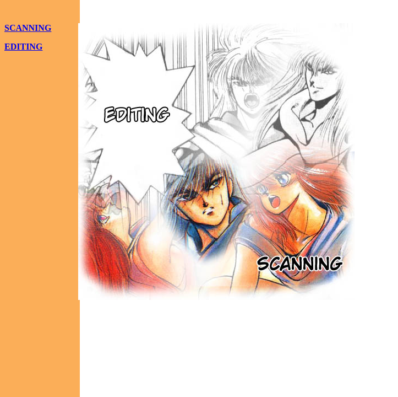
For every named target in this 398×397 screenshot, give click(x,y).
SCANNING (27, 28)
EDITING (23, 46)
